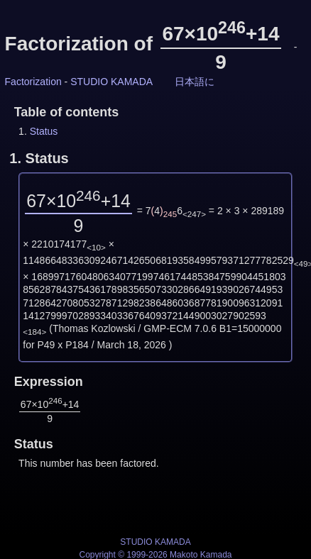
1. (38, 158)
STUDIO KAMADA (111, 81)
